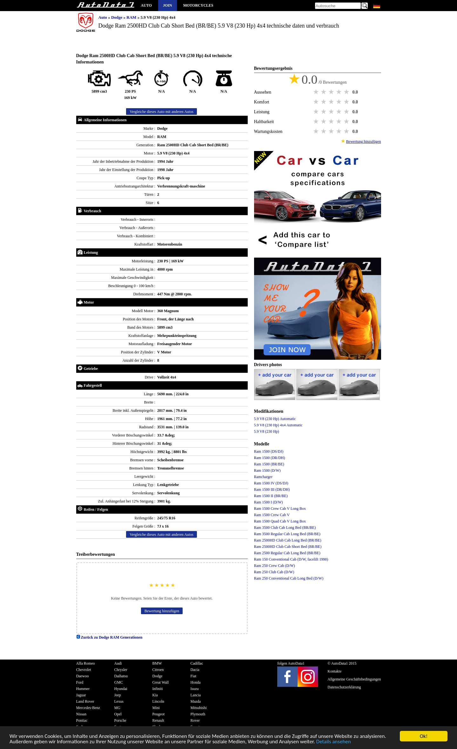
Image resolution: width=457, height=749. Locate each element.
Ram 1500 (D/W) (267, 470)
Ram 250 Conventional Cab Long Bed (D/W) (289, 578)
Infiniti (157, 689)
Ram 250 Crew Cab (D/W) (274, 565)
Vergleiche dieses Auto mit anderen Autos (161, 111)
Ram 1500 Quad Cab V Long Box (280, 521)
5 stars (347, 92)
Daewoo (82, 676)
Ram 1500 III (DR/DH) (272, 489)
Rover (195, 720)
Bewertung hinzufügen (161, 611)
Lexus (119, 701)
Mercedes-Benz (88, 708)
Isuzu (195, 689)
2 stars (324, 92)
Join (167, 5)
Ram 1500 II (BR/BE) (271, 496)
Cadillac (197, 663)
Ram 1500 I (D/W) (268, 502)
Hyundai (120, 689)
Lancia (196, 695)
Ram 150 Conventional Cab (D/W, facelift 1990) (291, 559)
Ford (80, 682)
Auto (146, 5)
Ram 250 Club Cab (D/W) (274, 572)
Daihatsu (121, 676)
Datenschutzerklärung (344, 687)
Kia (155, 695)
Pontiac (82, 720)
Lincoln (158, 701)
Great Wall (160, 682)
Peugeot (158, 714)
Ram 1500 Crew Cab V (272, 515)
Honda (196, 682)
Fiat (194, 676)
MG (117, 708)
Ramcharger (263, 477)
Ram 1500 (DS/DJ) (269, 451)
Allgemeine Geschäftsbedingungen (354, 679)
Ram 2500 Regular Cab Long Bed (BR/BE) (287, 553)
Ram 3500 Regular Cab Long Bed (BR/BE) (287, 534)
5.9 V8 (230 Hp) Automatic (275, 419)
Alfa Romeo (85, 663)
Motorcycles (198, 5)
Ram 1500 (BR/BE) (269, 464)
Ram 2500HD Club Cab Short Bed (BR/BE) (288, 546)
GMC (118, 682)
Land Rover (85, 701)
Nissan (81, 714)
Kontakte (334, 671)
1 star (316, 92)
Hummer (83, 689)
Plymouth (198, 714)
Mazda (196, 701)
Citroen (158, 669)
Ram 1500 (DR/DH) (269, 458)
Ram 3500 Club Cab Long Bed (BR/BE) (285, 527)
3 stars (332, 92)
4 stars (339, 92)
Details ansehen (333, 742)
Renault (158, 720)
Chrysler (120, 669)
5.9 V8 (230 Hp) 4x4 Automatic (278, 425)
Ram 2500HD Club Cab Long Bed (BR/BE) (287, 540)
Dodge (117, 17)
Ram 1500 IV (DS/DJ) (271, 483)
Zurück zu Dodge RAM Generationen (109, 637)
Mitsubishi (199, 708)
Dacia (195, 669)
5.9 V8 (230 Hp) (266, 431)
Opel (118, 714)
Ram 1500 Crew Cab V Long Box (280, 508)
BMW (157, 663)
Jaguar (81, 695)
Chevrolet (83, 669)
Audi (118, 663)
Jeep (117, 695)
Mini (156, 708)
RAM (131, 17)
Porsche (120, 720)
